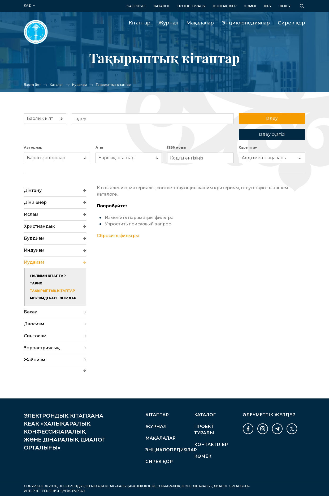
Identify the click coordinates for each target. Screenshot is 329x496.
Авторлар (33, 147)
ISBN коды (176, 147)
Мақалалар (200, 23)
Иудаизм (79, 85)
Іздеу (272, 118)
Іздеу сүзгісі (272, 134)
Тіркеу (285, 6)
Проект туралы (191, 6)
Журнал (168, 23)
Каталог (162, 6)
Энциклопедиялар (246, 23)
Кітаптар (139, 23)
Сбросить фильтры (118, 235)
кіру (267, 6)
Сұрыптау (248, 147)
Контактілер (224, 6)
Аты (99, 147)
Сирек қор (291, 23)
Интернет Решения (41, 491)
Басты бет (136, 6)
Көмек (250, 6)
